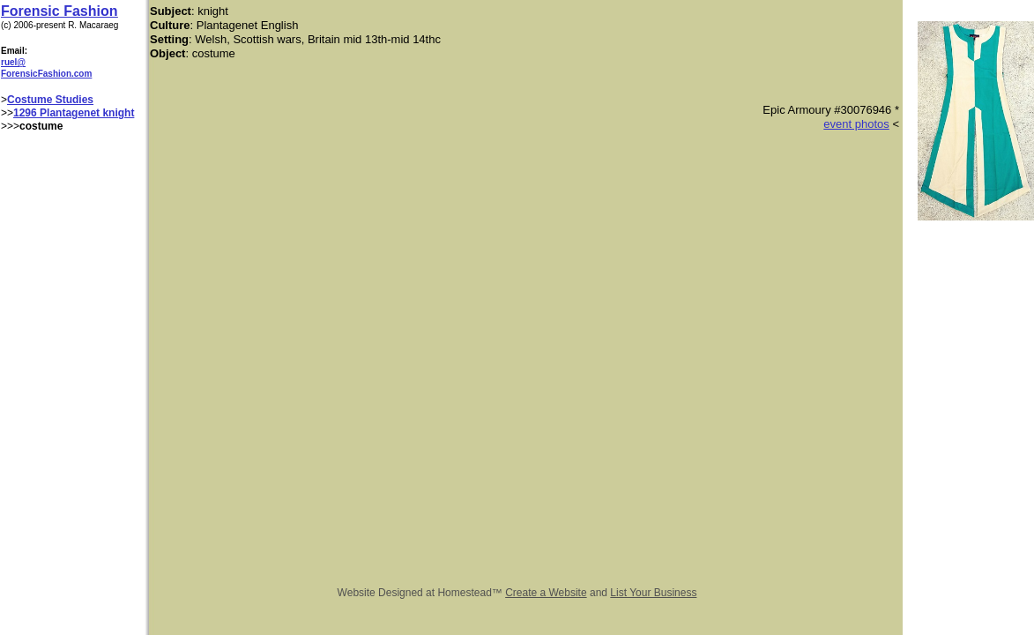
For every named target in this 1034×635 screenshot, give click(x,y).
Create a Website (546, 592)
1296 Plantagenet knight (73, 113)
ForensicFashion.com (46, 73)
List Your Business (653, 592)
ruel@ (13, 62)
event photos (856, 124)
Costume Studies (50, 99)
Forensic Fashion (59, 11)
